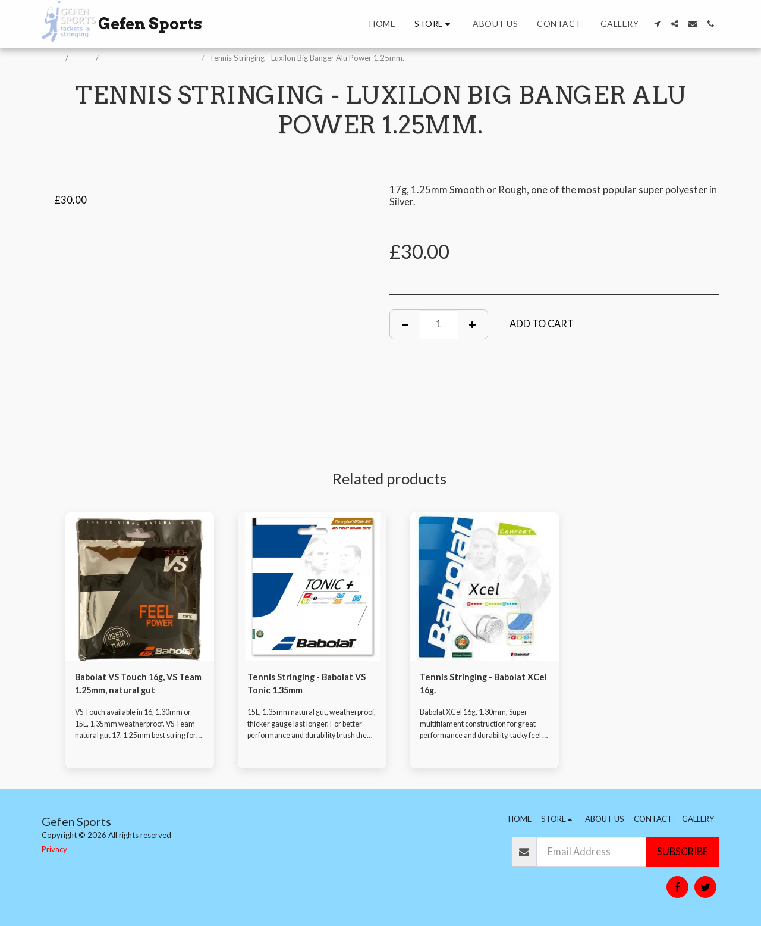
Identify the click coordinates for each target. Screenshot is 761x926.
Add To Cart (542, 324)
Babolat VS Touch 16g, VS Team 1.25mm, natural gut (134, 685)
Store (83, 57)
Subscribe (682, 852)
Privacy (54, 849)
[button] (657, 24)
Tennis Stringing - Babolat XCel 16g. (478, 685)
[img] (139, 586)
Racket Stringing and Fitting (151, 57)
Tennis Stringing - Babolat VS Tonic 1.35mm (305, 685)
